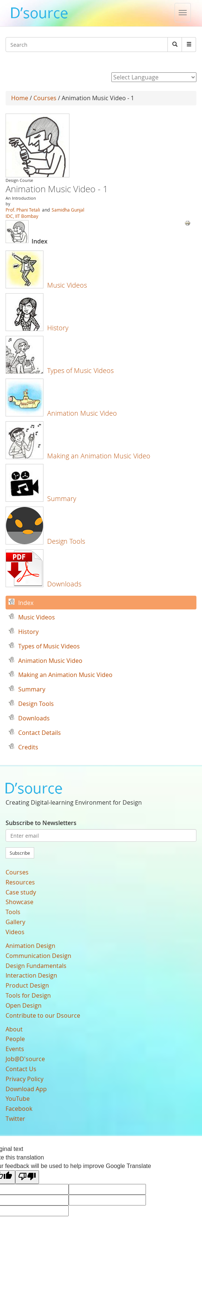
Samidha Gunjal (68, 210)
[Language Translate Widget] (153, 77)
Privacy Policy (24, 1079)
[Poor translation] (27, 1177)
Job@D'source (25, 1059)
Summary (61, 498)
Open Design (24, 1005)
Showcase (19, 902)
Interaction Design (31, 975)
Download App (26, 1089)
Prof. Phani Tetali (23, 210)
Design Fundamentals (36, 966)
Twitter (15, 1119)
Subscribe (20, 853)
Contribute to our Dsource (43, 1015)
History (57, 327)
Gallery (15, 922)
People (15, 1039)
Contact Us (21, 1069)
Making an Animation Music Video (98, 455)
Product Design (27, 985)
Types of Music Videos (80, 370)
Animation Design (30, 946)
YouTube (18, 1099)
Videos (15, 932)
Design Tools (66, 541)
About (14, 1029)
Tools (13, 912)
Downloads (64, 583)
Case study (21, 892)
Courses (44, 98)
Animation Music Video (82, 413)
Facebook (19, 1109)
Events (15, 1049)
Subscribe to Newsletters (41, 823)
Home (19, 98)
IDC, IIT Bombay (22, 216)
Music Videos (67, 285)
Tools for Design (28, 995)
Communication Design (38, 956)
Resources (20, 882)
